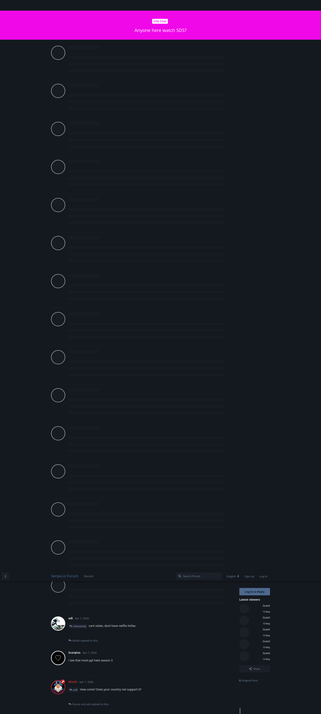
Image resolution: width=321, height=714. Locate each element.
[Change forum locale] (233, 5)
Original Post (248, 109)
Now (243, 178)
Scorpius (79, 235)
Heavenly (79, 55)
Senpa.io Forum (64, 5)
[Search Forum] (199, 5)
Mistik (77, 153)
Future (78, 322)
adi (75, 119)
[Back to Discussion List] (5, 5)
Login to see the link (83, 166)
